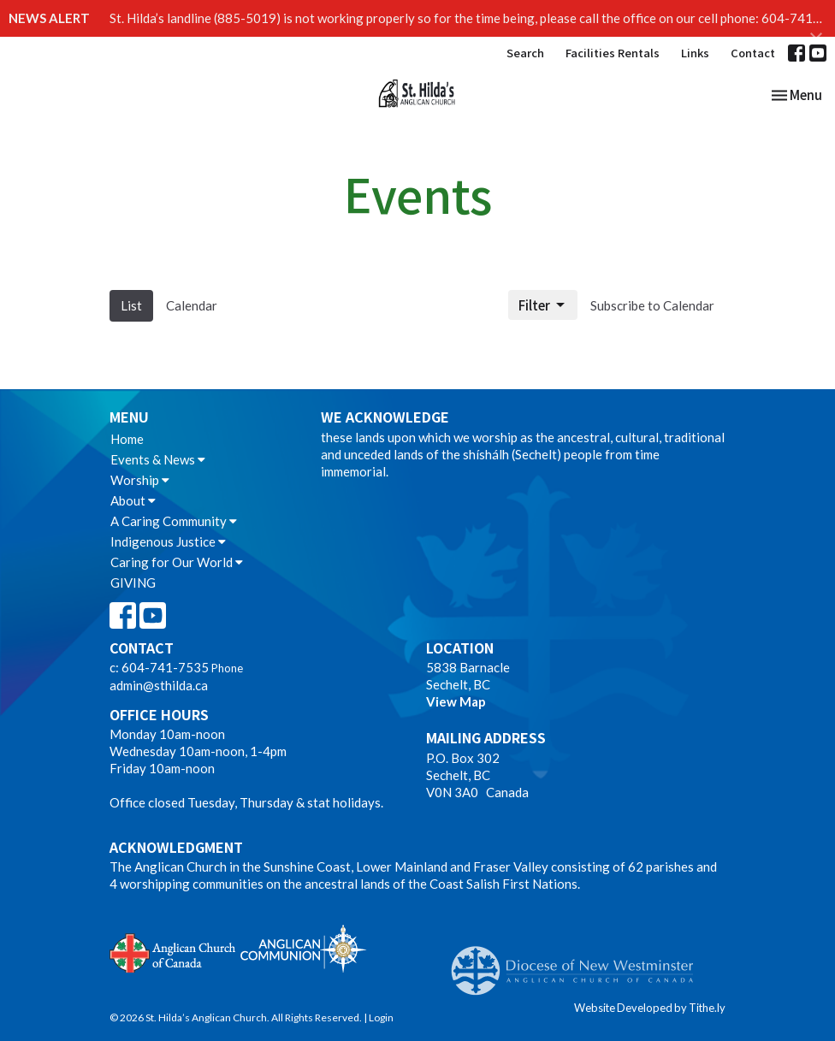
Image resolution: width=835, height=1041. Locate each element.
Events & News (157, 459)
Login (381, 1017)
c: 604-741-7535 (159, 667)
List (131, 305)
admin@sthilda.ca (159, 685)
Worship (139, 480)
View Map (456, 701)
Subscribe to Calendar (652, 305)
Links (695, 52)
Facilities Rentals (613, 52)
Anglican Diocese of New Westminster (578, 962)
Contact (753, 52)
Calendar (191, 305)
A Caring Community (173, 521)
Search (525, 52)
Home (127, 439)
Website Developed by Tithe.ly (649, 1007)
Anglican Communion (303, 948)
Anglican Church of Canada (173, 951)
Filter (542, 305)
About (133, 500)
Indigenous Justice (168, 541)
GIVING (133, 582)
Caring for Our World (176, 562)
